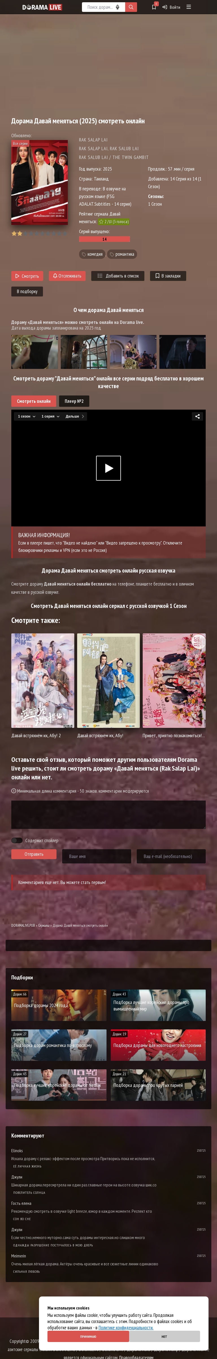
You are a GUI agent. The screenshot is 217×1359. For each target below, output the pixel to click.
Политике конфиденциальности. (126, 1327)
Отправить (34, 854)
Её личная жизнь (27, 1166)
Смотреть (27, 276)
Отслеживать (67, 276)
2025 (107, 168)
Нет (164, 1336)
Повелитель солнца (29, 1192)
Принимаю (88, 1336)
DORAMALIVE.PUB (23, 925)
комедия (95, 254)
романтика (125, 254)
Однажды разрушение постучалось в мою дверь (53, 1245)
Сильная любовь (26, 1271)
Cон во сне (22, 1219)
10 (65, 233)
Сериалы (43, 925)
